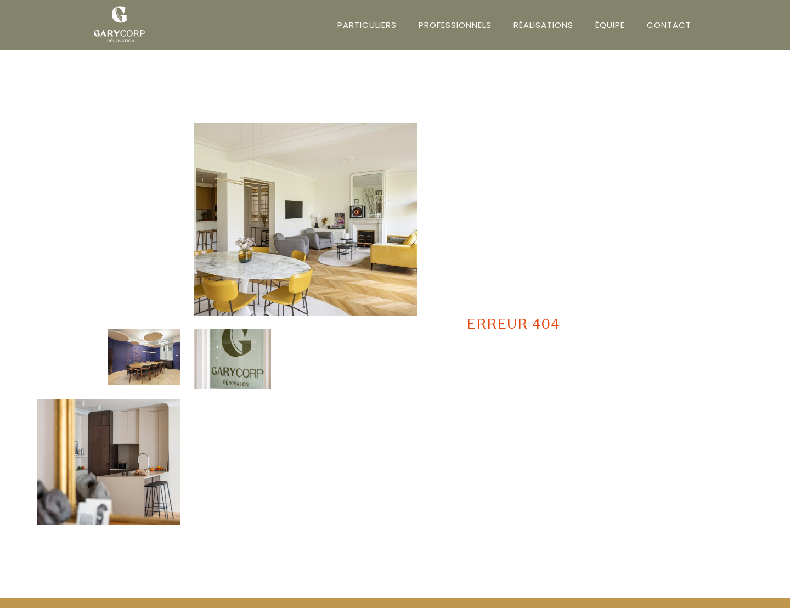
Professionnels (455, 25)
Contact (669, 25)
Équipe (610, 25)
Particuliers (367, 25)
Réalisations (543, 25)
